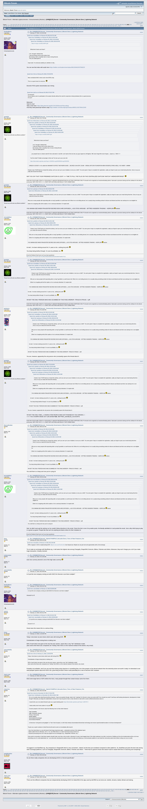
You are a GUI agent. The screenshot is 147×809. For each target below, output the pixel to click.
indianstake (7, 555)
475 (109, 24)
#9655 (141, 633)
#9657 (141, 675)
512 (67, 26)
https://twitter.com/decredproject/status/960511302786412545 (68, 107)
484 (131, 24)
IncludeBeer (8, 217)
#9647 (141, 361)
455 (63, 24)
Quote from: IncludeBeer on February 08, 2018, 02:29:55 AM (41, 263)
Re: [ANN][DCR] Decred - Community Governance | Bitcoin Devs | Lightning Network (56, 31)
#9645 (141, 260)
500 (39, 26)
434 (14, 24)
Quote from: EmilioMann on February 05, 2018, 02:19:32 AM (42, 37)
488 (11, 26)
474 (107, 24)
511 (64, 26)
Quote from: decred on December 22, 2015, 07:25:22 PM (40, 693)
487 (9, 26)
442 (32, 24)
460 (74, 24)
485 (4, 26)
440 (28, 24)
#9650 (141, 539)
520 (85, 26)
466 (88, 24)
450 (51, 24)
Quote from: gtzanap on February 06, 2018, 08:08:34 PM (40, 189)
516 (76, 26)
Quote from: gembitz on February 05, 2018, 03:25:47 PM (44, 126)
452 (56, 24)
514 (71, 26)
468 (93, 24)
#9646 (141, 309)
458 (69, 24)
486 (6, 26)
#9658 (141, 690)
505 (51, 26)
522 (90, 26)
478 (116, 24)
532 (113, 26)
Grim (5, 632)
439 (25, 24)
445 (39, 24)
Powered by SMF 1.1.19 (64, 805)
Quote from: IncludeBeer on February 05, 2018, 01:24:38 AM (44, 39)
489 (13, 26)
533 (116, 26)
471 (100, 24)
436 (18, 24)
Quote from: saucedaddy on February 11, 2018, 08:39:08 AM (41, 588)
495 (27, 26)
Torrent (26, 13)
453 (58, 24)
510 (62, 26)
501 (41, 26)
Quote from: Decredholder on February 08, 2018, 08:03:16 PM (42, 479)
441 (30, 24)
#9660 (141, 776)
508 (58, 26)
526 (99, 26)
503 (46, 26)
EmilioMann (7, 31)
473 (104, 24)
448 (46, 24)
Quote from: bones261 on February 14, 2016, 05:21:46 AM (41, 542)
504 (48, 26)
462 (79, 24)
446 (42, 24)
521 (88, 26)
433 (11, 24)
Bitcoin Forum (7, 19)
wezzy (6, 611)
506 (53, 26)
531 (111, 26)
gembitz (6, 116)
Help (12, 15)
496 (30, 26)
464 (83, 24)
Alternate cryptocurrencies (20, 19)
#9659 (141, 754)
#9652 (141, 570)
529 (106, 26)
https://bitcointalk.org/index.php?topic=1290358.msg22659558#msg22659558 (49, 161)
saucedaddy (8, 570)
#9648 (141, 426)
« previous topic (138, 22)
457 (67, 24)
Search (17, 15)
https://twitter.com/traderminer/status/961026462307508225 (67, 67)
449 (49, 24)
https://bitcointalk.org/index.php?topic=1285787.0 (76, 702)
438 (23, 24)
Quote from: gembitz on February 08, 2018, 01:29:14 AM (40, 221)
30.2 (23, 13)
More (31, 15)
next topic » (139, 24)
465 (86, 24)
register (24, 10)
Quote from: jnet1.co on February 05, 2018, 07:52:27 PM (40, 92)
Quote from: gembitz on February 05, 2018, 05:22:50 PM (41, 122)
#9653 (141, 585)
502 (44, 26)
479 (118, 24)
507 (55, 26)
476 (111, 24)
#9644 (141, 218)
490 (16, 26)
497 (32, 26)
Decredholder (8, 425)
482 (125, 24)
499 (37, 26)
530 (109, 26)
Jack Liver (7, 674)
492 (20, 26)
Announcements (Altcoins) (37, 19)
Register (26, 15)
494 (25, 26)
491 (18, 26)
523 (92, 26)
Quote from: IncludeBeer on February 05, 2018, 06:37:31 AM (41, 35)
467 (90, 24)
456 (65, 24)
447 (44, 24)
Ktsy (5, 538)
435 (16, 24)
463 (81, 24)
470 (97, 24)
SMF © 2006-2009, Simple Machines (80, 805)
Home (7, 15)
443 (35, 24)
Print (141, 25)
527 (102, 26)
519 (83, 26)
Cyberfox (7, 689)
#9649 (141, 476)
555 (119, 26)
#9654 (141, 612)
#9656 (141, 650)
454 (60, 24)
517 (78, 26)
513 (69, 26)
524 (95, 26)
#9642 (141, 117)
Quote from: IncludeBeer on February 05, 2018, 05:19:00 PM (44, 124)
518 (81, 26)
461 (77, 24)
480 (121, 24)
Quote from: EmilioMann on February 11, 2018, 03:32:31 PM (41, 615)
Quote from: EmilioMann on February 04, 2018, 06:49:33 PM (45, 41)
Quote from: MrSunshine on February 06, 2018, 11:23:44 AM (41, 120)
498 (34, 26)
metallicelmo (8, 753)
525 (97, 26)
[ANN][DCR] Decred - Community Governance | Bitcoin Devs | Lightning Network (71, 19)
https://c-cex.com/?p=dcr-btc (58, 544)
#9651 (141, 556)
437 (21, 24)
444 (37, 24)
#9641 (141, 32)
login (19, 10)
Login (21, 15)
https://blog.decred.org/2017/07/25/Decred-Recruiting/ (53, 105)
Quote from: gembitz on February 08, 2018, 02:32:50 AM (40, 312)
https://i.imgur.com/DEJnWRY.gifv (40, 43)
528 (104, 26)
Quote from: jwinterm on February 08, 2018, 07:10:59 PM (41, 364)
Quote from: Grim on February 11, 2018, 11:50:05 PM (40, 653)
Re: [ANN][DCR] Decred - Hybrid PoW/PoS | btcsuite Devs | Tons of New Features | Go (57, 538)
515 (74, 26)
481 (123, 24)
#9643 (141, 185)
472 (102, 24)
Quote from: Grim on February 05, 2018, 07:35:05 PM (40, 74)
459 (72, 24)
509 (60, 26)
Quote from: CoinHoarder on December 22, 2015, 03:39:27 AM (43, 695)
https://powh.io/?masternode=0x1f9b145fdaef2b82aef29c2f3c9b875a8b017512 (46, 256)
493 (23, 26)
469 (95, 24)
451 (53, 24)
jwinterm (6, 308)
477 (114, 24)
